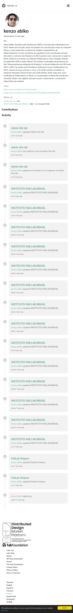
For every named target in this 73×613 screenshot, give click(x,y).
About (9, 556)
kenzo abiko (16, 132)
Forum (9, 561)
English (9, 585)
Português (10, 599)
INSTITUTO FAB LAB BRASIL (16, 104)
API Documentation (14, 559)
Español (9, 588)
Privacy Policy (12, 570)
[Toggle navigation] (68, 5)
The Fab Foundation (14, 564)
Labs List (10, 550)
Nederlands (11, 596)
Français (9, 590)
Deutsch (9, 582)
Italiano (9, 593)
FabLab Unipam (20, 458)
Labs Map (10, 553)
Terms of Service (13, 573)
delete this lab (9, 101)
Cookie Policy (12, 567)
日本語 (9, 602)
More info (4, 611)
